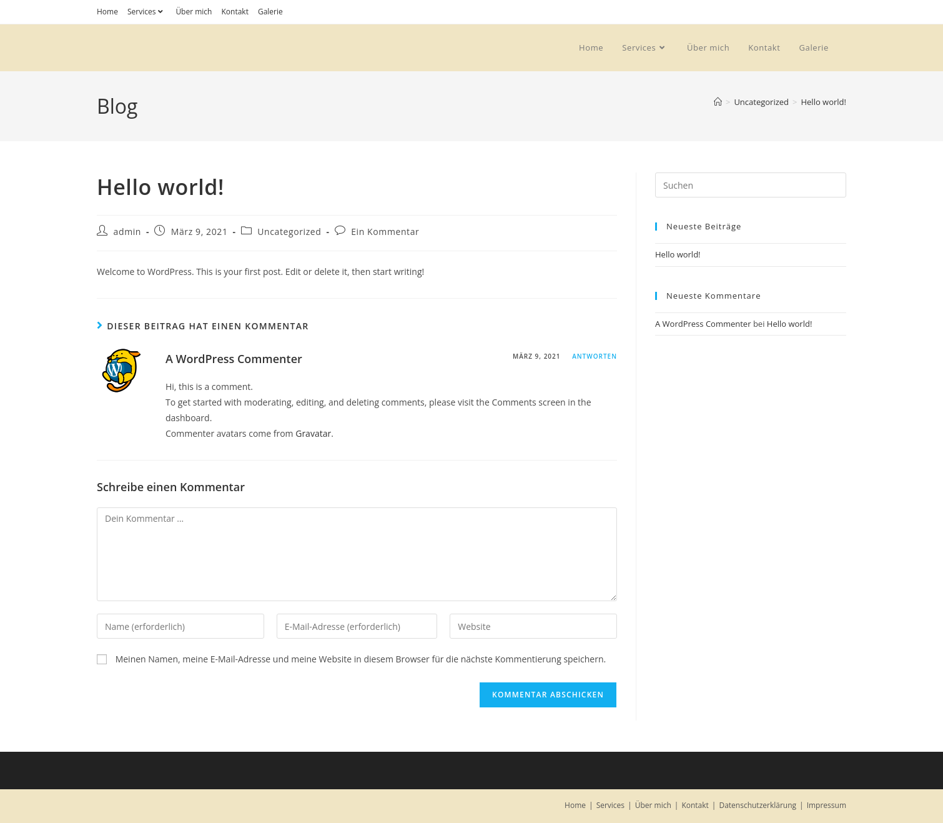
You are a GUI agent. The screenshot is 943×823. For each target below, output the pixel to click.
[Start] (718, 101)
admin (127, 231)
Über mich (193, 11)
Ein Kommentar (385, 231)
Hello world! (823, 101)
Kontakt (234, 11)
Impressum (826, 805)
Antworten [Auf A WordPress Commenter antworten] (594, 356)
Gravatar (313, 433)
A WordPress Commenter (233, 358)
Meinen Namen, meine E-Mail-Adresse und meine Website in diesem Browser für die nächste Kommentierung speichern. (361, 659)
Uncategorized (289, 231)
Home (107, 11)
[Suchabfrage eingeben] (750, 184)
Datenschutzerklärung (757, 805)
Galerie (270, 11)
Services (146, 11)
